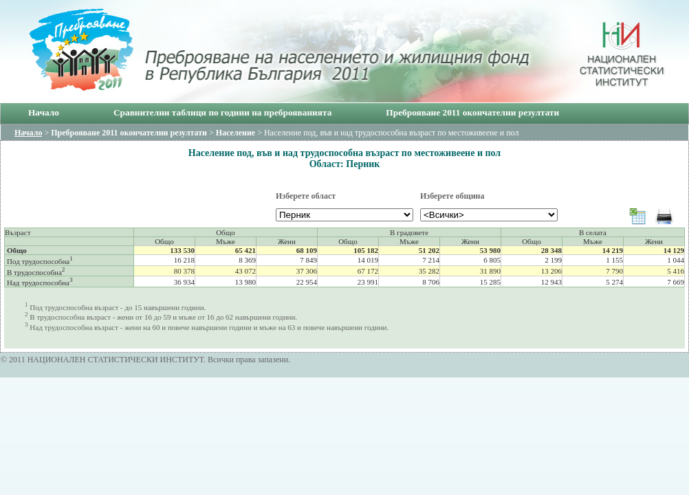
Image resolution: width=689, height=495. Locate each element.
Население (235, 133)
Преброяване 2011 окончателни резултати (472, 112)
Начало (43, 112)
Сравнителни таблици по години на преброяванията (222, 112)
